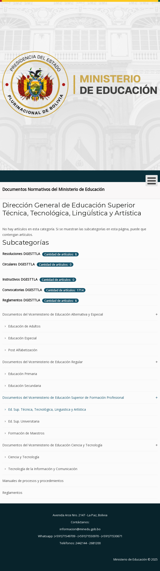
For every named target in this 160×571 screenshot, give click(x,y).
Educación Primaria (22, 373)
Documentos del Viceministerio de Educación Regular (42, 362)
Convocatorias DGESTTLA (22, 290)
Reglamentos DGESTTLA (21, 300)
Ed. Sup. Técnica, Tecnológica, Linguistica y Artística (47, 409)
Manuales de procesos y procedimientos (33, 480)
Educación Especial (22, 338)
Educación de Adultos (24, 326)
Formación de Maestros (26, 433)
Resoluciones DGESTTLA (21, 253)
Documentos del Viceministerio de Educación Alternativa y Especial (52, 314)
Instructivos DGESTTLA (19, 279)
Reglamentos (12, 492)
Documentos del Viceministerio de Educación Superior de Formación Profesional (63, 397)
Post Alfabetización (22, 350)
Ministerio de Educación (130, 559)
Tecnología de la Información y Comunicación (42, 469)
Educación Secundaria (24, 385)
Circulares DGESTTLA (18, 264)
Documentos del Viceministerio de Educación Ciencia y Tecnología (52, 445)
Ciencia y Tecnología (23, 457)
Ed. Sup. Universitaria (23, 421)
